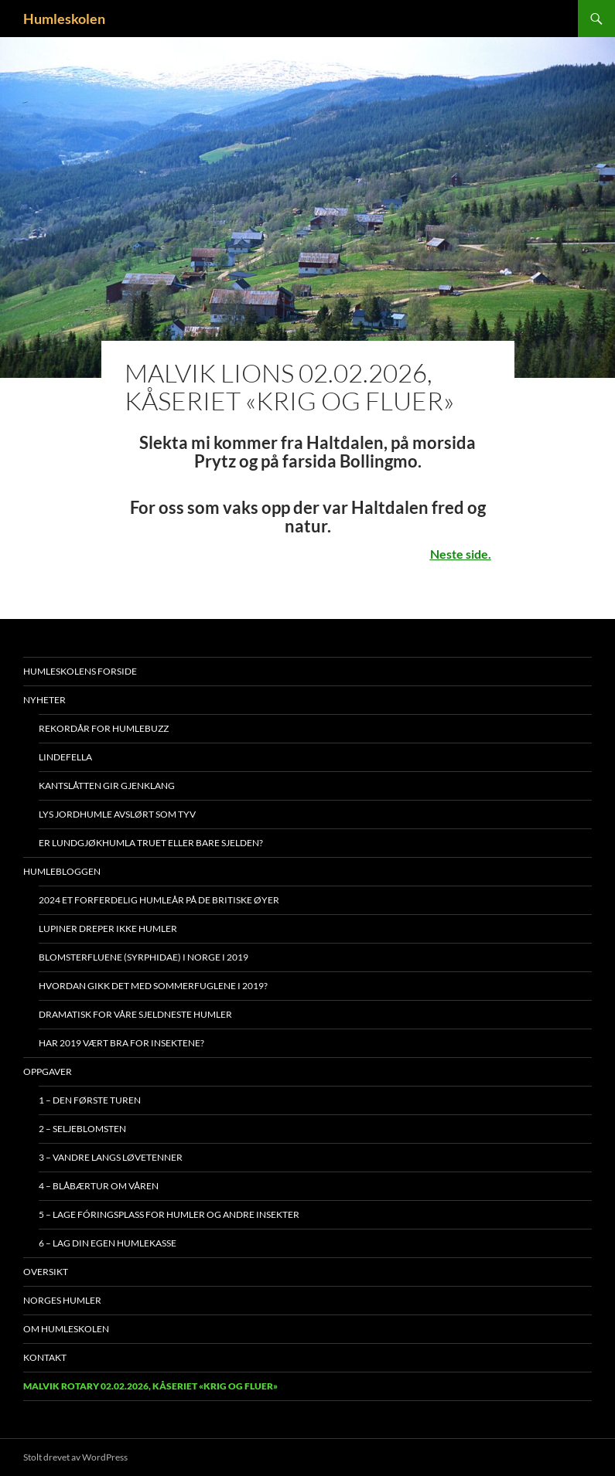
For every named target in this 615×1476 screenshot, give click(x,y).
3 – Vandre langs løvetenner (111, 1157)
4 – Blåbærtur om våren (99, 1186)
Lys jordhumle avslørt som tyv (117, 814)
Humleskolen (64, 18)
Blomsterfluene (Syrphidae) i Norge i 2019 (143, 957)
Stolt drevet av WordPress (75, 1457)
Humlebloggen (62, 871)
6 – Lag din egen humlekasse (107, 1243)
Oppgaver (47, 1071)
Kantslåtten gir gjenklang (107, 785)
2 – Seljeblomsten (82, 1128)
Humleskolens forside (80, 671)
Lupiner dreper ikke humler (108, 928)
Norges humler (62, 1300)
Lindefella (65, 757)
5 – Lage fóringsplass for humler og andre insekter (169, 1214)
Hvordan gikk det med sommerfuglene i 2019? (153, 985)
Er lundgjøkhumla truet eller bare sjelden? (151, 843)
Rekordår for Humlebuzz (104, 728)
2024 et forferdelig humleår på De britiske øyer (159, 900)
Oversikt (45, 1271)
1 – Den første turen (90, 1100)
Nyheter (44, 700)
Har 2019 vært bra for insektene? (121, 1043)
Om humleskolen (66, 1329)
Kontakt (45, 1357)
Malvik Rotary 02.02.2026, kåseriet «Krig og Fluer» (150, 1386)
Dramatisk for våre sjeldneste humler (135, 1014)
